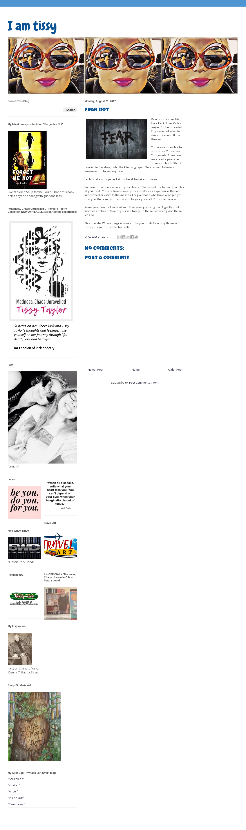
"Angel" (13, 791)
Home (136, 370)
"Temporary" (16, 804)
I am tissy (32, 25)
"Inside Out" (16, 798)
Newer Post (95, 370)
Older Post (175, 370)
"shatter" (14, 785)
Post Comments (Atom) (144, 382)
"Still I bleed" (16, 779)
